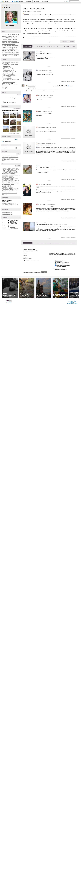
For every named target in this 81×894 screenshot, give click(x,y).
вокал (3, 155)
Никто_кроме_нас (6, 188)
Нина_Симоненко (14, 188)
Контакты (72, 302)
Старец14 (4, 190)
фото (17, 52)
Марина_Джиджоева (6, 186)
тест (3, 101)
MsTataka (9, 172)
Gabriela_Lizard (42, 127)
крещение (8, 42)
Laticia (11, 170)
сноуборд (13, 159)
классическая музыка (13, 157)
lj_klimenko (4, 214)
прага (10, 47)
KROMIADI (17, 169)
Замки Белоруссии (7, 67)
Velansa (4, 176)
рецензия (6, 49)
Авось (36, 1)
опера (18, 45)
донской (17, 37)
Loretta (14, 170)
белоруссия (10, 34)
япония (16, 55)
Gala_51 (12, 169)
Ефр (18, 180)
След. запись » (56, 46)
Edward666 (4, 169)
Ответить (63, 65)
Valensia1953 (11, 175)
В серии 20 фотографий (14, 133)
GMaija (8, 169)
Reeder (39, 70)
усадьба (9, 52)
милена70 (15, 193)
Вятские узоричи (6, 66)
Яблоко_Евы (41, 165)
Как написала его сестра (31, 31)
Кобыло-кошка (15, 182)
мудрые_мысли (5, 203)
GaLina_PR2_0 (41, 204)
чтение (8, 55)
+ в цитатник (38, 11)
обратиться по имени (48, 51)
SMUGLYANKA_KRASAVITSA (8, 173)
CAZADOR (9, 168)
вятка (6, 37)
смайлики (36, 260)
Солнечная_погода (13, 189)
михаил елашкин (30, 37)
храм (17, 54)
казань (3, 41)
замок (8, 39)
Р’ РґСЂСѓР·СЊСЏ (11, 25)
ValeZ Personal (2, 7)
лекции (13, 42)
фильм (13, 52)
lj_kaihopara (9, 214)
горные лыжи (8, 155)
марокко (6, 44)
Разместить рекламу (72, 303)
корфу (13, 41)
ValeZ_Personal (31, 86)
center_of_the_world (6, 177)
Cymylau (16, 168)
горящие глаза (14, 155)
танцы (17, 51)
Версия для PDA (72, 301)
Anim (39, 184)
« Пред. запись (40, 46)
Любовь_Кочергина (6, 185)
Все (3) (18, 94)
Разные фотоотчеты (6, 83)
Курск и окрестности (7, 73)
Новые (73, 46)
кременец (4, 42)
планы (7, 47)
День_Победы (5, 204)
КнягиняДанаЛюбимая (7, 182)
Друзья (7, 5)
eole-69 (12, 177)
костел (15, 41)
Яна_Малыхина (5, 192)
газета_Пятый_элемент (7, 193)
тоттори (4, 52)
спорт (17, 159)
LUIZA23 (4, 170)
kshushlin (40, 51)
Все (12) (18, 153)
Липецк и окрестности (8, 70)
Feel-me (39, 111)
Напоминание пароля (27, 258)
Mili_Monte (14, 171)
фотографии (12, 54)
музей (10, 45)
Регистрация (16, 1)
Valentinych (17, 175)
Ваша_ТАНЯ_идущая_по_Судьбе (9, 180)
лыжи (3, 44)
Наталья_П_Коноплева (7, 187)
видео (7, 36)
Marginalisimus (9, 171)
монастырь (5, 45)
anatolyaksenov (9, 176)
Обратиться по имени (48, 90)
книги (9, 41)
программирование (6, 159)
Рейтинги (29, 1)
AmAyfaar (4, 168)
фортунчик (4, 194)
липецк (17, 42)
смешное (12, 51)
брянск (14, 34)
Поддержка (64, 1)
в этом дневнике (7, 141)
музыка (14, 45)
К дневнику (48, 46)
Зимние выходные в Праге (9, 82)
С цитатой (68, 65)
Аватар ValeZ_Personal (11, 17)
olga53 (3, 179)
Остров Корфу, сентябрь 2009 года (11, 79)
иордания (13, 39)
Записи (3, 5)
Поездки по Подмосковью (8, 71)
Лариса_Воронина (6, 184)
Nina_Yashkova (14, 172)
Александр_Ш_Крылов (43, 222)
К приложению (17, 108)
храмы (4, 55)
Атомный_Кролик (9, 179)
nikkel (17, 178)
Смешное (4, 88)
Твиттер (4, 87)
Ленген (12, 184)
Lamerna (8, 170)
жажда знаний (5, 157)
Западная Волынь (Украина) (9, 64)
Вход (22, 1)
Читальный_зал (13, 203)
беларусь (4, 34)
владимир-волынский (13, 36)
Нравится (65, 41)
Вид (67, 1)
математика (7, 158)
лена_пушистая (41, 143)
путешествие (14, 47)
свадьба (11, 49)
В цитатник (73, 65)
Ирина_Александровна (7, 181)
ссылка (50, 53)
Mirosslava (4, 172)
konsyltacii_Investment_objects (8, 178)
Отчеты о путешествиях (7, 74)
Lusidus (3, 171)
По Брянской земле (7, 68)
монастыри (11, 44)
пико (3, 47)
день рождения (11, 37)
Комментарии (14, 5)
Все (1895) (17, 165)
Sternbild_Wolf (5, 175)
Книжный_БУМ (14, 204)
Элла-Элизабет (10, 190)
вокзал (3, 37)
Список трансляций (7, 212)
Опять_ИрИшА (5, 189)
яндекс (11, 55)
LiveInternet (5, 1)
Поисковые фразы (14, 228)
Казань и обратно (7, 78)
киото (6, 41)
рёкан (3, 49)
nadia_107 (40, 95)
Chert (13, 168)
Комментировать (27, 46)
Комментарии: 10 (12, 102)
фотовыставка (5, 54)
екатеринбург (4, 39)
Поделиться (71, 41)
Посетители (12, 227)
